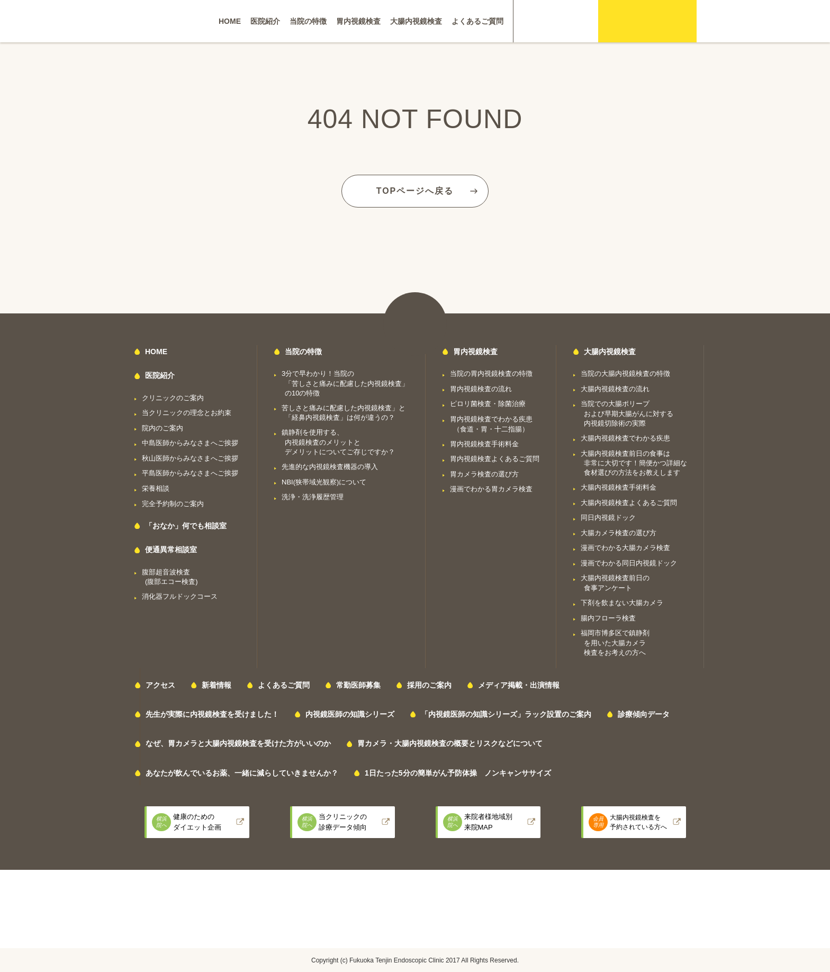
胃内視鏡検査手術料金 (484, 444)
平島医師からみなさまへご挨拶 (190, 473)
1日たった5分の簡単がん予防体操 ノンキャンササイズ (458, 773)
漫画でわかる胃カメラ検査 (491, 489)
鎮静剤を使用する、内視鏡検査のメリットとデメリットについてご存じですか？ (338, 442)
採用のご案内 (429, 685)
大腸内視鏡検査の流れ (615, 389)
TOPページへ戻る (415, 190)
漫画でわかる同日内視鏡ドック (629, 563)
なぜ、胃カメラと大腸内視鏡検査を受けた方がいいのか (238, 743)
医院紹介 (265, 21)
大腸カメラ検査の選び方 (618, 533)
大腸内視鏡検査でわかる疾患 (625, 438)
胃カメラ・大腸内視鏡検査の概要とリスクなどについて (450, 743)
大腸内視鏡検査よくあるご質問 (629, 503)
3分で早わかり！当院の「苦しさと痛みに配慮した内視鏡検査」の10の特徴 (345, 383)
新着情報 (216, 685)
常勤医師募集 (358, 685)
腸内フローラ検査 (608, 618)
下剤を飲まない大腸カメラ (622, 603)
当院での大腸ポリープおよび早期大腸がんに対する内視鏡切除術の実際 (627, 413)
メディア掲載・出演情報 (519, 685)
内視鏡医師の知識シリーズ (349, 714)
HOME (230, 21)
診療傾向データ (644, 714)
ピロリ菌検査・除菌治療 (488, 404)
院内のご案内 (162, 428)
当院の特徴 (308, 21)
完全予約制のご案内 (173, 504)
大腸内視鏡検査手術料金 (618, 487)
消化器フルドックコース (180, 596)
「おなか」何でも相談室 (186, 525)
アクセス (160, 685)
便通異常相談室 (171, 549)
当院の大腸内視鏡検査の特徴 (625, 373)
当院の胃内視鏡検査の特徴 (491, 373)
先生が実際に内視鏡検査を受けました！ (212, 714)
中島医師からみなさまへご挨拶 (190, 443)
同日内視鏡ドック (608, 517)
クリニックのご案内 (173, 398)
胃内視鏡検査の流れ (481, 389)
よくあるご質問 (477, 21)
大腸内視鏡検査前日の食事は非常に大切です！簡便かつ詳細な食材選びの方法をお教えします (634, 463)
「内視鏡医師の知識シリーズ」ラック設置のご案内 (506, 714)
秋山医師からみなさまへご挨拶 (190, 458)
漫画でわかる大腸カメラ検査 (625, 548)
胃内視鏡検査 (358, 21)
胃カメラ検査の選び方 (484, 474)
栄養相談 (155, 488)
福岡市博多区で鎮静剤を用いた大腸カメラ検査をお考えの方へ (615, 642)
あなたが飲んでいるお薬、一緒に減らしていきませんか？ (242, 773)
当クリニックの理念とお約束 (186, 413)
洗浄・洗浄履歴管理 (313, 497)
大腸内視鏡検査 (416, 21)
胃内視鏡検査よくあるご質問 (494, 459)
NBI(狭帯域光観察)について (324, 482)
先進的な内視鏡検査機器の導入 (330, 467)
